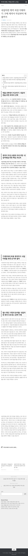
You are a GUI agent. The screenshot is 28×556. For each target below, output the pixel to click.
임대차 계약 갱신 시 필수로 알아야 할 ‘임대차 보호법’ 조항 (19, 466)
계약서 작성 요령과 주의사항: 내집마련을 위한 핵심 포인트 (14, 80)
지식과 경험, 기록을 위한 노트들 (9, 2)
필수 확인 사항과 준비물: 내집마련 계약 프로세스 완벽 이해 (14, 87)
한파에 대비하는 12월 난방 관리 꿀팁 (9, 508)
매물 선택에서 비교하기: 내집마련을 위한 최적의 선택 (14, 77)
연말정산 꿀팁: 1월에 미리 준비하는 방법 (10, 506)
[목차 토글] (24, 75)
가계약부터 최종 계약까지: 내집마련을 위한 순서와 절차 (14, 83)
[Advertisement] (14, 57)
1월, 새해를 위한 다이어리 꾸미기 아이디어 (10, 505)
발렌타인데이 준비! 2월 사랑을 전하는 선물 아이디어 (12, 503)
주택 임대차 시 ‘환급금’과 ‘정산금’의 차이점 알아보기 (6, 466)
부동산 (2, 5)
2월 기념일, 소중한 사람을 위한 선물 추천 (10, 501)
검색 (2, 491)
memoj (4, 20)
